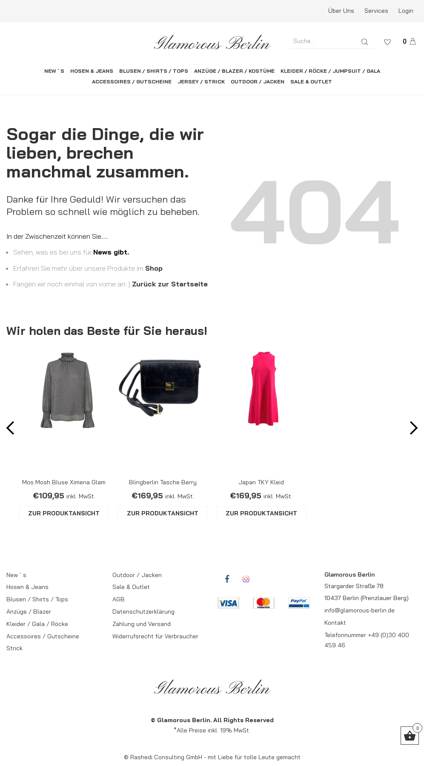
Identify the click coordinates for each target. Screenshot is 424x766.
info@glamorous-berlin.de (359, 610)
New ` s (16, 575)
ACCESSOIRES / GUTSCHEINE (132, 81)
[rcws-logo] (212, 42)
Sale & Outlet (131, 587)
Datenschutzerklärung (143, 611)
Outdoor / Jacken (137, 575)
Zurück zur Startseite (170, 284)
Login (405, 10)
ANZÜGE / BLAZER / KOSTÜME (234, 71)
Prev (13, 430)
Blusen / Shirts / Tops (37, 599)
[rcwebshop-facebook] (226, 578)
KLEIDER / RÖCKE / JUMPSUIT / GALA (330, 71)
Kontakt (335, 622)
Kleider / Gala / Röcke (37, 624)
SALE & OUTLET (311, 81)
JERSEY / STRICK (201, 81)
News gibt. (111, 252)
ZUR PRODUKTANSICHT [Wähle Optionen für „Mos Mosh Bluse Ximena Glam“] (64, 513)
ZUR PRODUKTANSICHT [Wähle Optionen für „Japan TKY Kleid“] (261, 513)
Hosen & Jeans (27, 587)
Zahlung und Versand (141, 624)
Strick (14, 648)
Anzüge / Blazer (28, 611)
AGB (118, 599)
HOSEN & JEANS (91, 71)
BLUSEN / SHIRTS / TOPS (153, 71)
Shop (154, 268)
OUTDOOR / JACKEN (257, 81)
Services (376, 10)
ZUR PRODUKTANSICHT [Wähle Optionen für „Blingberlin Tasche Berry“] (162, 513)
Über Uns (341, 10)
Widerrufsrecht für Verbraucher (155, 636)
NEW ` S (54, 71)
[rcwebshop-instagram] (246, 578)
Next (411, 430)
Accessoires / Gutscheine (42, 636)
